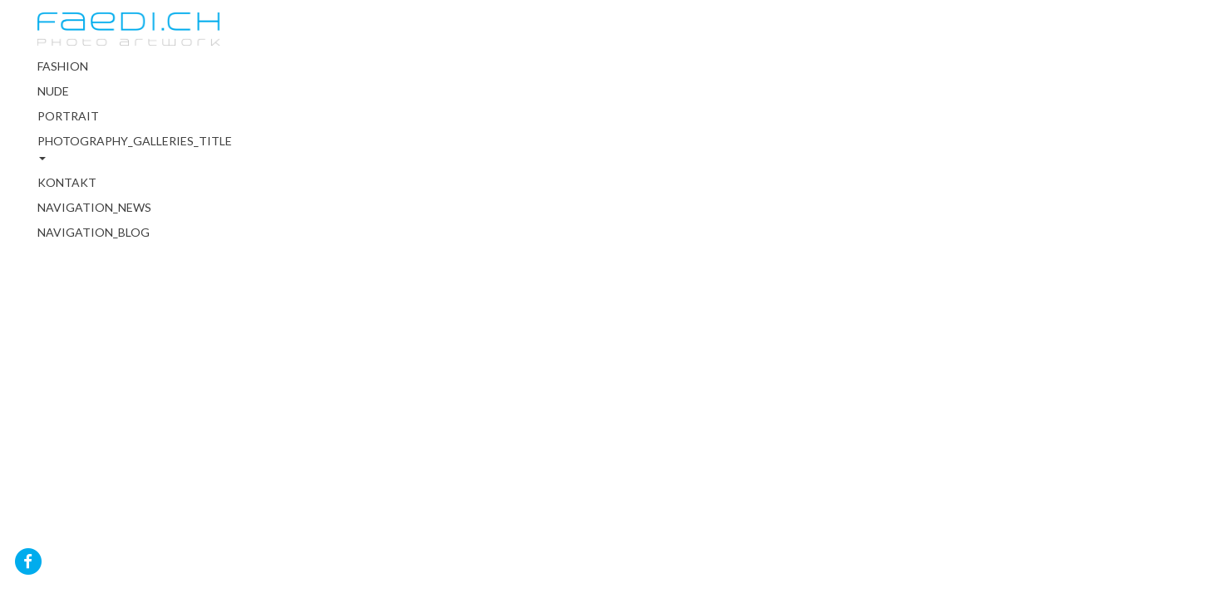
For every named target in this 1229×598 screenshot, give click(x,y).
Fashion (62, 66)
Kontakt (66, 182)
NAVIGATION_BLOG (93, 232)
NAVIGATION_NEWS (94, 207)
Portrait (68, 116)
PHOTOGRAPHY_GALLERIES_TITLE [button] (128, 147)
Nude (53, 91)
